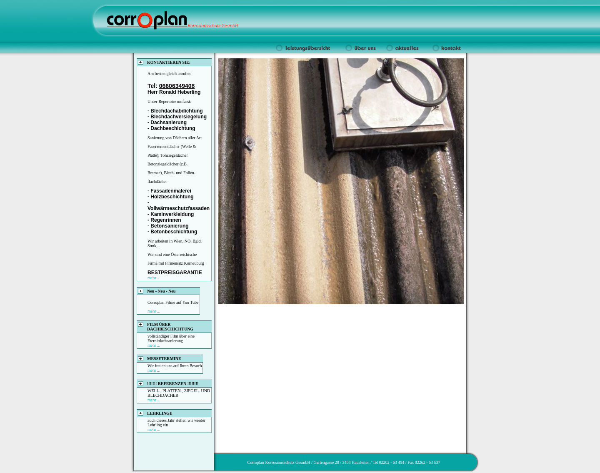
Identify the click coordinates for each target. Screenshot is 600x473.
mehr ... (154, 277)
